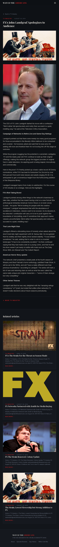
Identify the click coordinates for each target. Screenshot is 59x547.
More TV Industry (11, 300)
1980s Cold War (43, 541)
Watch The (15, 3)
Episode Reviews (22, 541)
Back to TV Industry (10, 14)
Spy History (32, 541)
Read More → (9, 366)
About (13, 541)
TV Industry (7, 18)
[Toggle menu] (55, 3)
